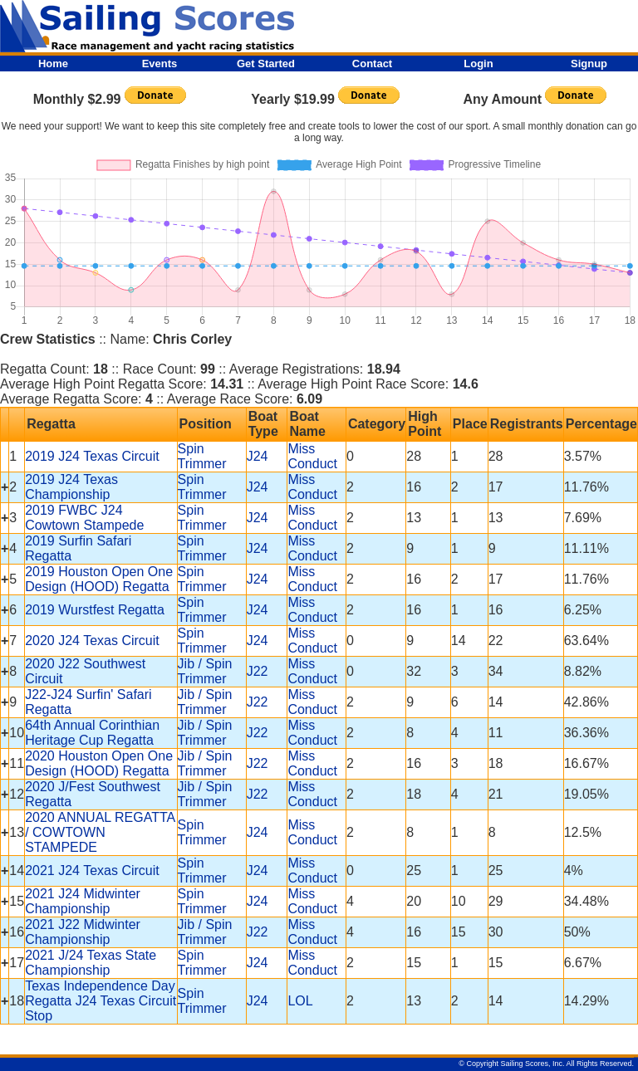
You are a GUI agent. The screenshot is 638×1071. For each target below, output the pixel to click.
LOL (299, 1001)
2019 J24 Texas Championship (71, 486)
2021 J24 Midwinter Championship (82, 901)
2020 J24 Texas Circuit (92, 640)
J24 (257, 456)
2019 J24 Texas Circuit (92, 456)
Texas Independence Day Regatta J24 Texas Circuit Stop (100, 1001)
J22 (257, 671)
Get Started (266, 63)
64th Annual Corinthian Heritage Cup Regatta (92, 732)
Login (478, 63)
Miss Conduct (312, 456)
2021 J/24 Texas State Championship (90, 962)
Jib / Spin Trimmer (205, 671)
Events (160, 63)
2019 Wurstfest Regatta (94, 610)
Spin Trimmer (202, 456)
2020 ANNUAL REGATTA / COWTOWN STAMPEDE (99, 832)
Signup (589, 63)
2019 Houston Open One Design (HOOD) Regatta (99, 579)
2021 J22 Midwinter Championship (82, 931)
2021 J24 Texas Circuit (92, 870)
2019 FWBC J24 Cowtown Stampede (84, 517)
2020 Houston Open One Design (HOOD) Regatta (99, 763)
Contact (372, 63)
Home (53, 63)
